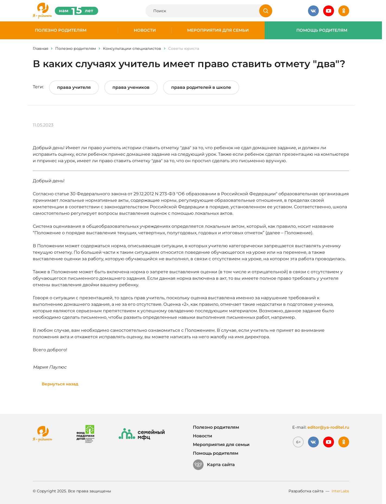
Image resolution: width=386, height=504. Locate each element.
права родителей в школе (201, 87)
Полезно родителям (60, 30)
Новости (145, 30)
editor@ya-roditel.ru (328, 427)
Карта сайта (214, 464)
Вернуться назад (60, 383)
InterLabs (340, 491)
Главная (40, 48)
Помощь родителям (321, 30)
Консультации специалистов (132, 48)
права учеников (131, 87)
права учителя (74, 87)
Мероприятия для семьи (218, 30)
